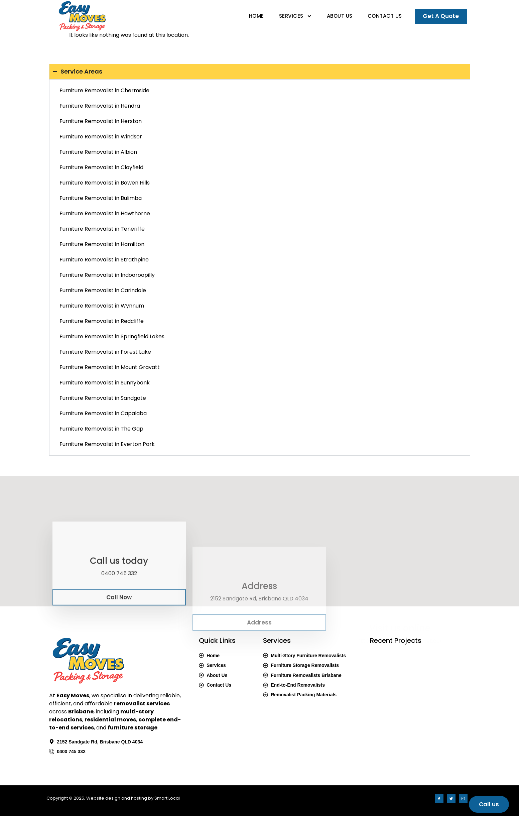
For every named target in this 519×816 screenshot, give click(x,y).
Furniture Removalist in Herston (100, 121)
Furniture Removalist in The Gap (101, 429)
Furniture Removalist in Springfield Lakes (111, 336)
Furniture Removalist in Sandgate (102, 398)
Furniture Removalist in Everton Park (107, 444)
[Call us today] (119, 577)
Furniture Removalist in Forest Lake (105, 352)
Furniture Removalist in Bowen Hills (104, 183)
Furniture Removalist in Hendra (99, 106)
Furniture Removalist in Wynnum (101, 306)
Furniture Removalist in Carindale (102, 290)
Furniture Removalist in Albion (98, 152)
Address (259, 625)
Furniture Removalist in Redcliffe (101, 321)
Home (256, 15)
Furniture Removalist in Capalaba (103, 413)
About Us (340, 15)
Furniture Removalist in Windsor (100, 136)
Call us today (119, 596)
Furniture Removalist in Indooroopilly (107, 275)
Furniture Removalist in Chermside (104, 90)
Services (295, 16)
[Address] (259, 606)
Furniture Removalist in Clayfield (101, 167)
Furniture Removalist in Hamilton (101, 244)
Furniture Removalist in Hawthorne (104, 213)
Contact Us (385, 15)
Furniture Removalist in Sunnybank (104, 382)
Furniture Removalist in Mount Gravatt (109, 367)
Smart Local (167, 798)
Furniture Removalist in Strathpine (104, 259)
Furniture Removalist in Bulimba (100, 198)
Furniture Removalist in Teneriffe (102, 229)
